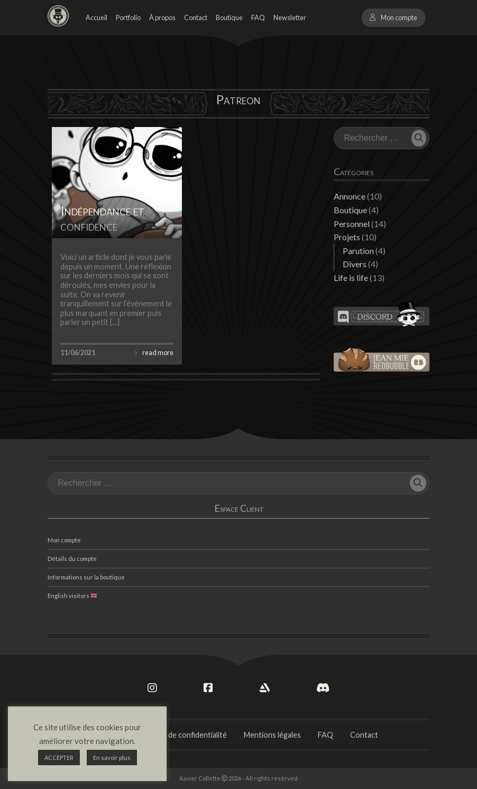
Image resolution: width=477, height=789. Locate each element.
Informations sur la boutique (86, 577)
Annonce (349, 196)
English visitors (72, 595)
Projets (347, 237)
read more (157, 352)
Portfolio (128, 17)
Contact (195, 17)
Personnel (352, 224)
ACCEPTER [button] (59, 757)
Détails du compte (72, 558)
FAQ (258, 17)
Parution (358, 251)
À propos (162, 17)
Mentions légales (272, 734)
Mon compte (399, 17)
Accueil (96, 17)
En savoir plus (112, 757)
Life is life (351, 278)
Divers (354, 264)
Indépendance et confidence (102, 218)
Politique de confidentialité (181, 734)
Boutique (229, 17)
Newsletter (289, 17)
